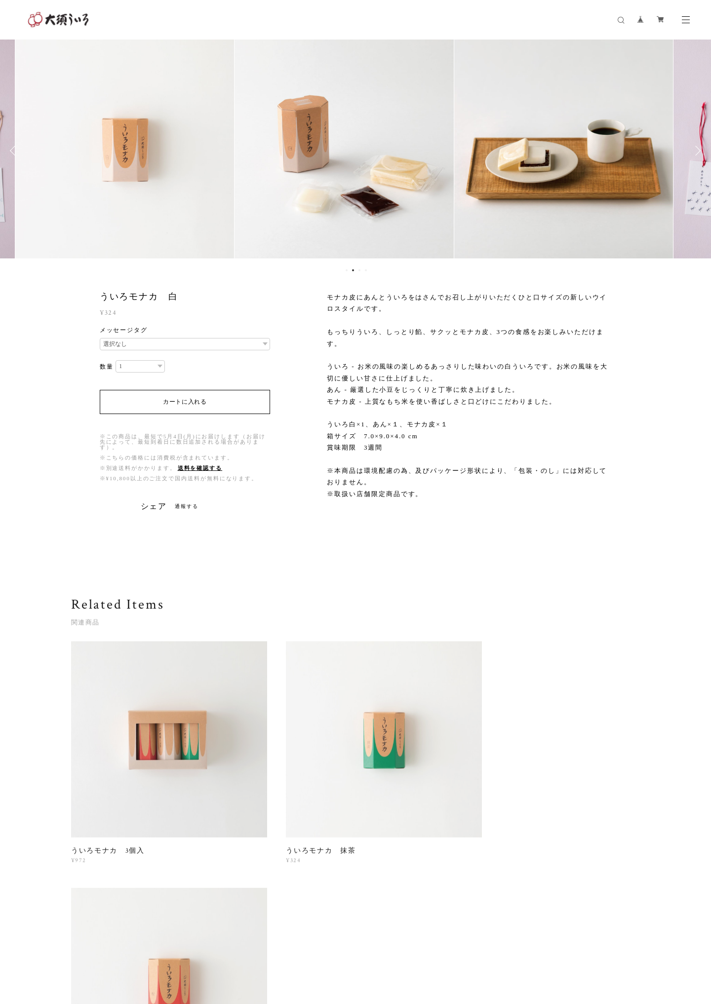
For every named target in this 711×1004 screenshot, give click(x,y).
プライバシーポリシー (150, 945)
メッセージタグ (124, 330)
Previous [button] (15, 151)
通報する (186, 506)
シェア (154, 506)
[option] (133, 151)
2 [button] (353, 270)
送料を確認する (200, 468)
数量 (107, 366)
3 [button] (359, 270)
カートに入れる (185, 401)
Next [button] (696, 151)
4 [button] (366, 270)
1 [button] (347, 270)
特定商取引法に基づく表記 (225, 945)
